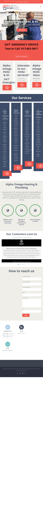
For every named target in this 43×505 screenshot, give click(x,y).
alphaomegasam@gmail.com (23, 2)
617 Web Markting (28, 368)
